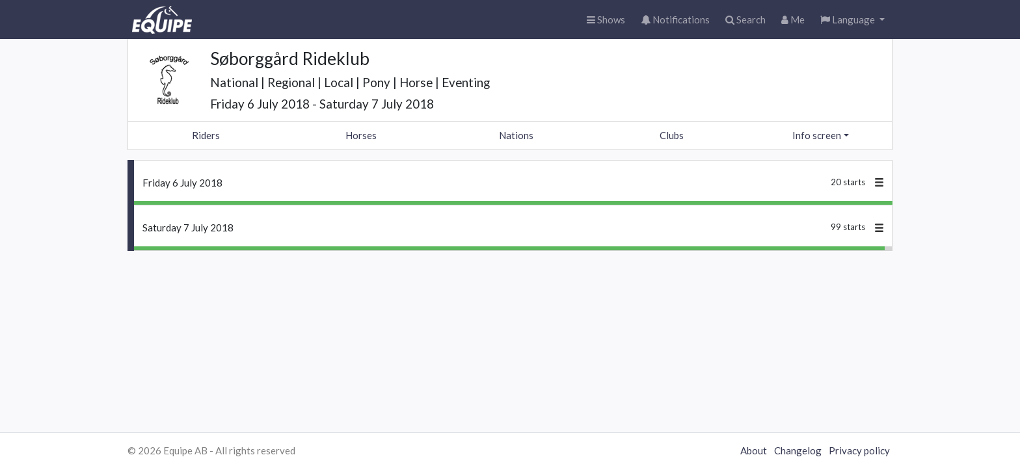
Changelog (798, 450)
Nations (516, 135)
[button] (852, 19)
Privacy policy (859, 450)
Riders (206, 135)
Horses (361, 135)
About (753, 450)
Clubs (672, 135)
